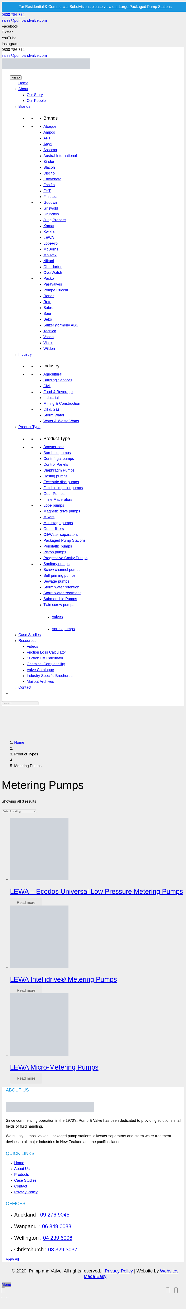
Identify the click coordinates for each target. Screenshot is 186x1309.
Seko (47, 319)
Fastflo (49, 185)
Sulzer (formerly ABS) (61, 325)
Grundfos (51, 214)
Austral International (60, 156)
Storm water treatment (62, 593)
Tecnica (49, 331)
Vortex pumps (63, 629)
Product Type (29, 427)
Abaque (49, 126)
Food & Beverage (58, 392)
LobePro (50, 243)
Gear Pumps (54, 494)
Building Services (57, 380)
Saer (47, 313)
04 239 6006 (57, 1238)
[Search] (20, 703)
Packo (48, 278)
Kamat (48, 226)
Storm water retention (61, 587)
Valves (57, 617)
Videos (32, 646)
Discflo (49, 173)
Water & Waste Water (61, 421)
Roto (47, 302)
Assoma (50, 150)
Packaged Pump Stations (64, 540)
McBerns (50, 249)
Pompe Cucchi (55, 290)
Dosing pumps (55, 476)
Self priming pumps (59, 575)
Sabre (48, 308)
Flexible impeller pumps (63, 488)
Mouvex (50, 255)
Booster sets (53, 447)
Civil (47, 386)
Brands (24, 106)
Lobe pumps (53, 505)
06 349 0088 (56, 1226)
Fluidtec (50, 197)
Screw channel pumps (61, 570)
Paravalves (52, 284)
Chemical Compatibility (46, 664)
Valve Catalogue (40, 670)
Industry (25, 354)
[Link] (46, 68)
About (23, 89)
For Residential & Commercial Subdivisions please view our (95, 7)
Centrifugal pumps (58, 459)
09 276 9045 (55, 1215)
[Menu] (6, 1284)
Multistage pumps (58, 523)
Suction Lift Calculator (45, 658)
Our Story (35, 95)
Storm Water (53, 415)
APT (47, 138)
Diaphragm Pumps (59, 470)
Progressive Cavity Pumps (65, 558)
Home (23, 83)
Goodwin (50, 202)
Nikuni (48, 261)
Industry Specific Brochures (49, 676)
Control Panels (55, 464)
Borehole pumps (57, 453)
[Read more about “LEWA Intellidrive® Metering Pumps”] (26, 990)
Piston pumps (54, 552)
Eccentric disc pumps (61, 482)
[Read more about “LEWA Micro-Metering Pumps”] (26, 1078)
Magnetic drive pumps (61, 511)
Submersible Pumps (60, 599)
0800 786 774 (13, 15)
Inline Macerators (57, 499)
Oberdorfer (52, 267)
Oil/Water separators (60, 534)
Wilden (49, 349)
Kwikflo (49, 232)
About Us (22, 1169)
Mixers (48, 517)
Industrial (51, 398)
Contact (24, 687)
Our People (36, 101)
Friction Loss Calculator (46, 652)
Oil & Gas (51, 409)
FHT (47, 191)
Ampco (49, 132)
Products (21, 1174)
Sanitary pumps (56, 564)
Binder (48, 161)
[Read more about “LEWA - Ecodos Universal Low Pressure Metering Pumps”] (26, 903)
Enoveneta (52, 179)
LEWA (48, 237)
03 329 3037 (62, 1249)
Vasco (48, 337)
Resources (27, 641)
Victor (48, 343)
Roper (48, 296)
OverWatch (52, 273)
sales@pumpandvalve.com (24, 20)
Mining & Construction (61, 403)
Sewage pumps (56, 581)
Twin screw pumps (58, 605)
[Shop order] (19, 811)
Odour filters (53, 529)
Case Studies (29, 635)
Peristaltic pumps (57, 546)
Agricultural (52, 374)
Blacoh (49, 167)
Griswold (50, 208)
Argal (47, 144)
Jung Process (54, 220)
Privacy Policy (26, 1192)
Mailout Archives (40, 681)
